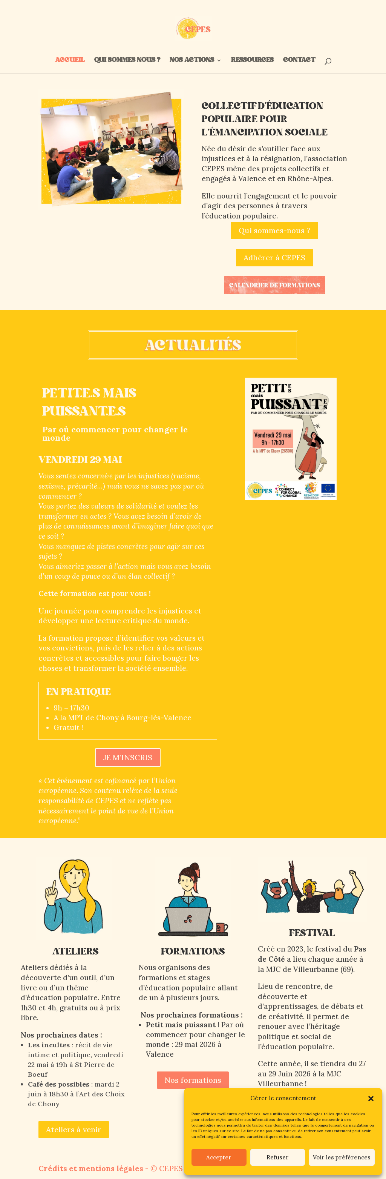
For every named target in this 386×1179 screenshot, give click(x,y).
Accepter (218, 1157)
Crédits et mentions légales (90, 1168)
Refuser (278, 1157)
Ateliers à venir (73, 1129)
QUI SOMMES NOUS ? (127, 61)
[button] (371, 1098)
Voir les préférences (342, 1157)
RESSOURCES (252, 61)
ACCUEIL (70, 61)
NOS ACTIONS (192, 61)
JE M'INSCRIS (127, 757)
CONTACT (298, 61)
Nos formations (192, 1080)
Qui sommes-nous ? (274, 230)
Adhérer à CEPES (274, 257)
